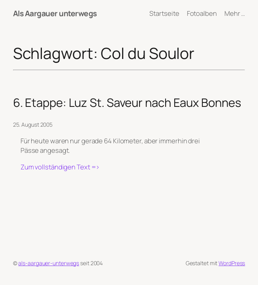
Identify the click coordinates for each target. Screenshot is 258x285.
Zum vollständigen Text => (60, 166)
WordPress (231, 263)
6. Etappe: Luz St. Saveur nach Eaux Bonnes (127, 102)
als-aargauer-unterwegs (48, 263)
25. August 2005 (33, 124)
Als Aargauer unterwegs (55, 13)
